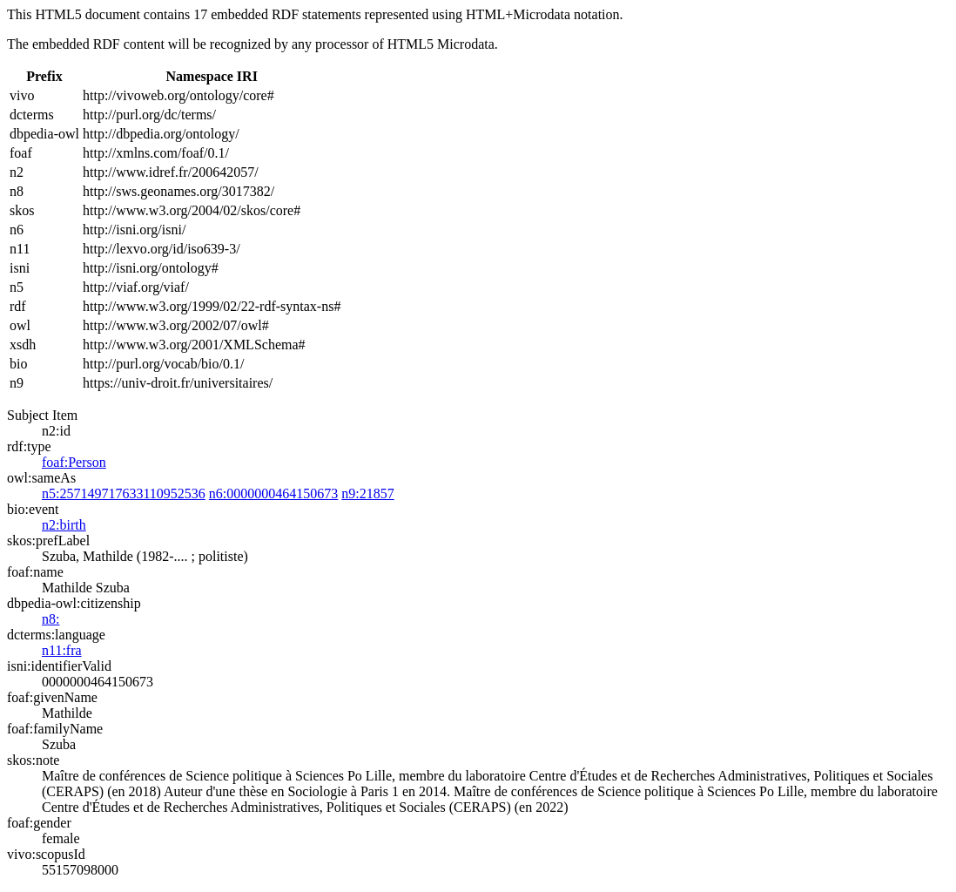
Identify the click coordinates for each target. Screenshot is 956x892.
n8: (50, 619)
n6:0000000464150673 (273, 493)
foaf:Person (74, 462)
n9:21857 (367, 493)
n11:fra (62, 650)
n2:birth (64, 524)
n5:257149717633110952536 (123, 493)
